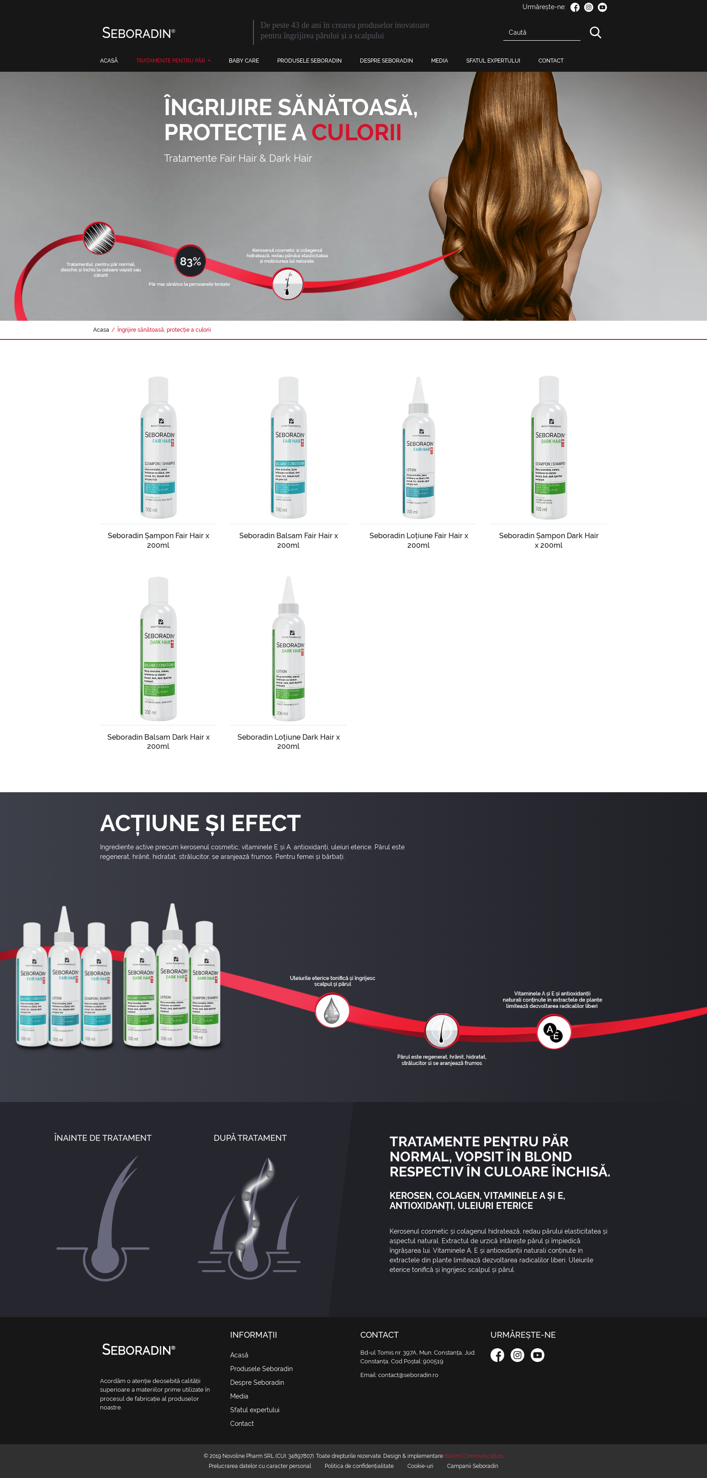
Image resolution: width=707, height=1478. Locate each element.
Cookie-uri (420, 1466)
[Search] (541, 33)
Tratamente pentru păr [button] (171, 61)
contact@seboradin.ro (408, 1375)
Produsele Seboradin (309, 61)
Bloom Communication (473, 1456)
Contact (551, 61)
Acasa (101, 330)
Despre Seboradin (386, 61)
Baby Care (244, 61)
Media (439, 61)
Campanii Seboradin (472, 1466)
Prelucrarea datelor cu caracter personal (260, 1466)
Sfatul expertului (493, 61)
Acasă (109, 60)
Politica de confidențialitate (359, 1466)
